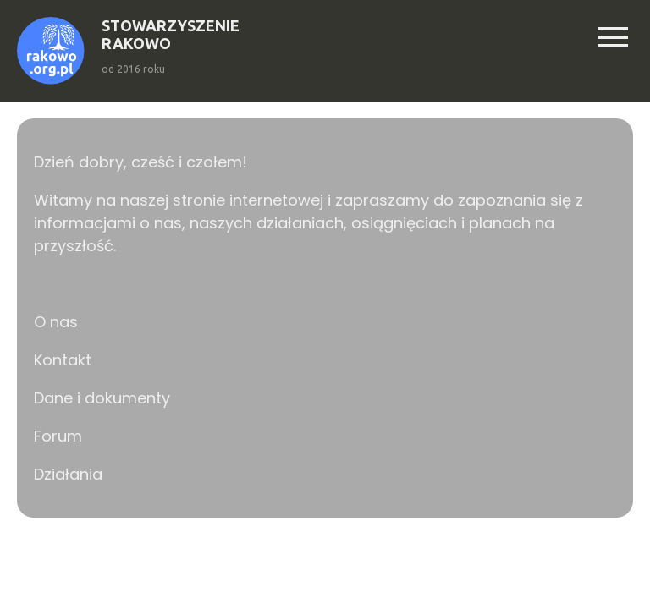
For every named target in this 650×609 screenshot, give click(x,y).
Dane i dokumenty (102, 398)
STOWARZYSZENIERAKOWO (171, 34)
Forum (58, 436)
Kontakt (62, 359)
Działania (68, 474)
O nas (56, 321)
